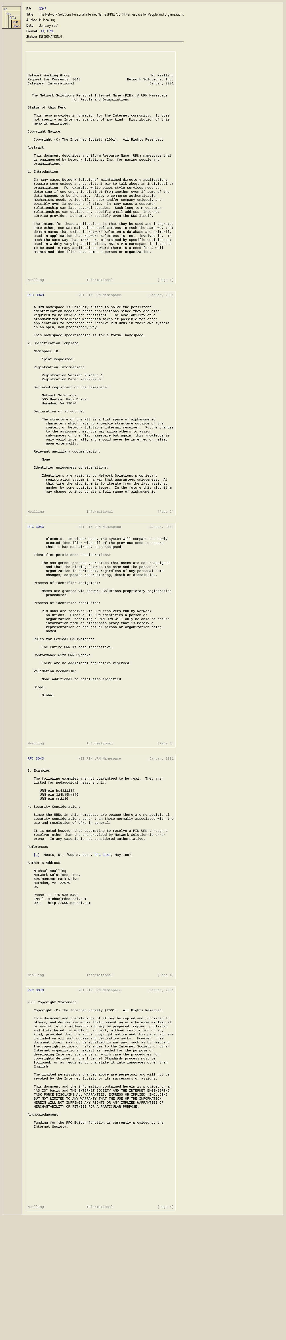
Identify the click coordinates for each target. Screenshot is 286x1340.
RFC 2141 (102, 940)
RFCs (13, 18)
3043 (42, 8)
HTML (50, 31)
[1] (37, 940)
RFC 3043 (16, 24)
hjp (5, 9)
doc (8, 13)
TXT (41, 31)
